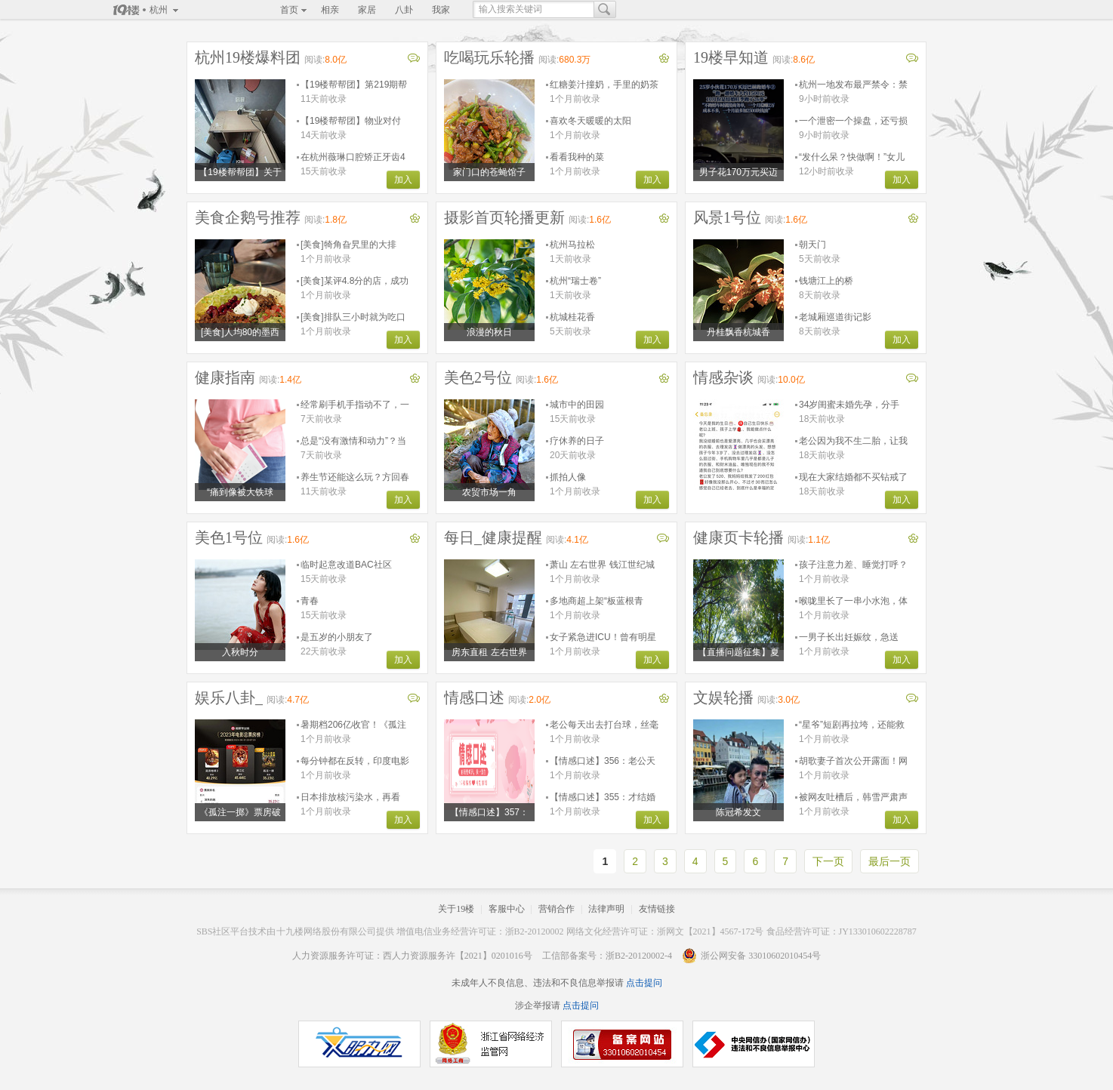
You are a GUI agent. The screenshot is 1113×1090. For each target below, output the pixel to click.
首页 (289, 10)
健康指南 (225, 377)
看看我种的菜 (577, 157)
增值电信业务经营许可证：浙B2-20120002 (480, 931)
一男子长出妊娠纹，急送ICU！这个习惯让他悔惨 (849, 637)
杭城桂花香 (572, 317)
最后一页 (889, 861)
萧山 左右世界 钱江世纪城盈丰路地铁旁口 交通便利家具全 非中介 (602, 565)
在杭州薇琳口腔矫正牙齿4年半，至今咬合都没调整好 (355, 157)
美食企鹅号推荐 (248, 217)
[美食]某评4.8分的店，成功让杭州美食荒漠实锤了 (355, 281)
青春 (310, 601)
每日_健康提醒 (493, 537)
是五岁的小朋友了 (337, 637)
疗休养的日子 (577, 441)
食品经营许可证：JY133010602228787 (841, 931)
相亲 (330, 10)
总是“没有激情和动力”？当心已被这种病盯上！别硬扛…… (353, 441)
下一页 (828, 861)
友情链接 (657, 909)
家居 (367, 10)
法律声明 (606, 909)
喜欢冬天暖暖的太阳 (590, 120)
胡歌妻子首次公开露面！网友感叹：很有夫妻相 (853, 761)
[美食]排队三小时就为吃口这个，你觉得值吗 (353, 317)
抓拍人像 (568, 477)
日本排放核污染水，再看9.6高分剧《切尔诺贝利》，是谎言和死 (350, 797)
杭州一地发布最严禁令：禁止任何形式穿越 (853, 85)
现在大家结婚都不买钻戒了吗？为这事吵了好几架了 (853, 477)
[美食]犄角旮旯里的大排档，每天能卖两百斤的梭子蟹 (355, 245)
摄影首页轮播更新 (504, 217)
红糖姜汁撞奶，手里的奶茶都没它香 (604, 85)
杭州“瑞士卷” (575, 281)
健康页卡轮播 (738, 537)
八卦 (404, 10)
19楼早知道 (731, 57)
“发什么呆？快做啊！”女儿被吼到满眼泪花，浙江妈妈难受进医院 (853, 157)
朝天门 (812, 244)
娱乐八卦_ (229, 697)
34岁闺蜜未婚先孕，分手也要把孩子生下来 (849, 405)
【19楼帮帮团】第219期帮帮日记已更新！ (354, 85)
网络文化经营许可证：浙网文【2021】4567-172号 (665, 931)
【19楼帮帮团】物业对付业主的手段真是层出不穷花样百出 (355, 121)
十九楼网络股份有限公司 (326, 931)
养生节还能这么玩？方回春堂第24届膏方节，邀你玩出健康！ (355, 477)
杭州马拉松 (572, 244)
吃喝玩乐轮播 (489, 57)
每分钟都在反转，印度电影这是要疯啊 (355, 761)
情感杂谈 (723, 377)
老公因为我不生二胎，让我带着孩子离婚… (853, 441)
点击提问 (643, 983)
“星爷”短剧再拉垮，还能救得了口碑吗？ (852, 725)
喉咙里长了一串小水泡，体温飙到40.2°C (853, 601)
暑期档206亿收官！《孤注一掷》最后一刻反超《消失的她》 (355, 725)
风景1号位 (727, 217)
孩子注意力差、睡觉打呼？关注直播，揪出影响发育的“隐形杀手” (853, 565)
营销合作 (556, 909)
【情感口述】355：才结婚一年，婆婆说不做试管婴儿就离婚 (604, 797)
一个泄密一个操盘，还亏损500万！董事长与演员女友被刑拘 (853, 121)
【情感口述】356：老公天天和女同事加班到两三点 (602, 761)
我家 (441, 10)
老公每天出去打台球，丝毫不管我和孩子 (604, 725)
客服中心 (507, 909)
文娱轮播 (723, 697)
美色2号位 (478, 377)
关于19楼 (456, 909)
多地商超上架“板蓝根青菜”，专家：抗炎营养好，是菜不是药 (601, 601)
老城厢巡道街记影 (835, 317)
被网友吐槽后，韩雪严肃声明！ (853, 797)
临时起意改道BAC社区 (346, 564)
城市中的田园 (577, 404)
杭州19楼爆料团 (248, 57)
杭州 (159, 10)
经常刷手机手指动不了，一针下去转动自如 (355, 405)
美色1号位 (229, 537)
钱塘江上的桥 (826, 281)
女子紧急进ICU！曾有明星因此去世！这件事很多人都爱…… (604, 637)
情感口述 (474, 697)
